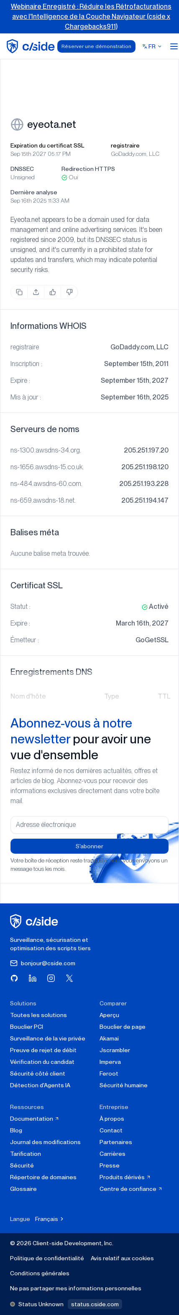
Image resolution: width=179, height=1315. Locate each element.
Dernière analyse (33, 192)
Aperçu (109, 1015)
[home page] (32, 46)
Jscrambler (115, 1050)
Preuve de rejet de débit (43, 1050)
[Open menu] (174, 46)
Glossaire (23, 1188)
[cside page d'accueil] (35, 921)
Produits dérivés (125, 1177)
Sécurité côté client (37, 1073)
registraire (125, 145)
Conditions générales (39, 1273)
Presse (110, 1165)
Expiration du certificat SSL (47, 145)
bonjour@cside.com (42, 963)
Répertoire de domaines (43, 1177)
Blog (16, 1130)
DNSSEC (22, 168)
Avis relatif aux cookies (122, 1258)
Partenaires (116, 1142)
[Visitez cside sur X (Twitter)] (69, 978)
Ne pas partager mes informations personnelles (75, 1288)
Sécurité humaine (124, 1085)
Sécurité (22, 1165)
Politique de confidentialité (47, 1258)
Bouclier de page (123, 1026)
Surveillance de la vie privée (47, 1038)
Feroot (109, 1073)
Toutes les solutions (38, 1015)
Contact (111, 1130)
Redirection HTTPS (88, 168)
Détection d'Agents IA (40, 1085)
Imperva (110, 1061)
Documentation (34, 1118)
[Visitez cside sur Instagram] (51, 978)
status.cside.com (95, 1304)
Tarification (25, 1153)
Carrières (112, 1153)
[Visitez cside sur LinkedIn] (32, 978)
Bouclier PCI (26, 1026)
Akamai (109, 1038)
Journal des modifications (45, 1142)
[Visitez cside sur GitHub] (14, 978)
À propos (112, 1118)
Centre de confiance (131, 1188)
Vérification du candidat (42, 1061)
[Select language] (152, 46)
